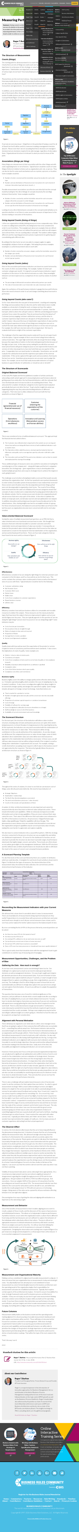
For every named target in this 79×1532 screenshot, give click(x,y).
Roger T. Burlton (23, 12)
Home (6, 1499)
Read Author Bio (18, 48)
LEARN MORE (10, 1453)
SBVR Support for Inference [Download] (63, 65)
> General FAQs (59, 29)
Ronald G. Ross (69, 242)
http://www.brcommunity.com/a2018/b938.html (31, 1362)
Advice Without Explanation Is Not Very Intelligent (69, 204)
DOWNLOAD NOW (69, 166)
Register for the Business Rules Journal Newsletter (39, 1494)
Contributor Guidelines (32, 1501)
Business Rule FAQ (46, 71)
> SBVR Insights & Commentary (63, 95)
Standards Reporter (60, 106)
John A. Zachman (30, 46)
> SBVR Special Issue (60, 91)
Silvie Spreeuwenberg (32, 39)
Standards (62, 3)
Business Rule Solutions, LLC (41, 1513)
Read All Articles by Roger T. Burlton (26, 1415)
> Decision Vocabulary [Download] (63, 71)
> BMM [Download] (61, 54)
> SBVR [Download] (61, 102)
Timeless (68, 3)
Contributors (15, 1501)
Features (41, 3)
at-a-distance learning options (50, 1444)
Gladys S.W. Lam (69, 243)
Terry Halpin (29, 32)
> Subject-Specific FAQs (61, 33)
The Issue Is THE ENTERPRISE (69, 271)
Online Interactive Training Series (52, 1432)
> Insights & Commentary (62, 40)
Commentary (34, 3)
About (5, 1501)
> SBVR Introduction (60, 87)
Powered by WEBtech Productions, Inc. (39, 1519)
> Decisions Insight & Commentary (64, 76)
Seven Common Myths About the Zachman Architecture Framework (69, 237)
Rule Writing (54, 3)
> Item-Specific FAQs (61, 37)
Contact (48, 1501)
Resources (48, 3)
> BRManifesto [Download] (63, 44)
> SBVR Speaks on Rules (61, 98)
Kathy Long (29, 35)
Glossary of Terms (46, 67)
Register (74, 3)
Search (57, 1501)
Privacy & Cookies (69, 1501)
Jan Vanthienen (30, 43)
